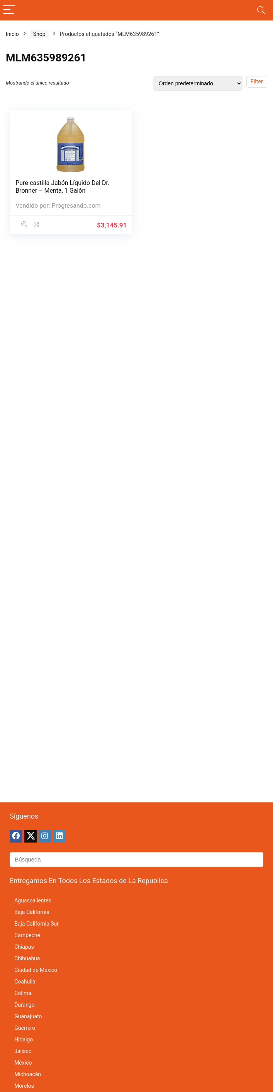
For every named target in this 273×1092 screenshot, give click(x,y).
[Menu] (9, 10)
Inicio (12, 34)
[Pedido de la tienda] (197, 83)
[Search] (261, 10)
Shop (39, 34)
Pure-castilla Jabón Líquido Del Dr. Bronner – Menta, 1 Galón (62, 186)
